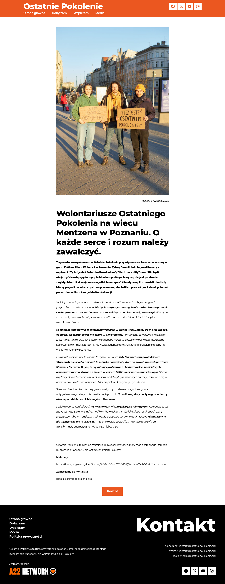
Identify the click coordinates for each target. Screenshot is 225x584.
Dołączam (59, 13)
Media (99, 13)
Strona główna (34, 13)
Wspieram (81, 13)
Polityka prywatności (25, 536)
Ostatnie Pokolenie (63, 6)
